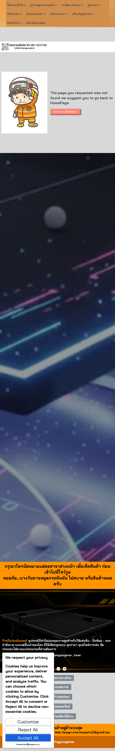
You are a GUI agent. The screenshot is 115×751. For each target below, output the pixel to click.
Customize (28, 722)
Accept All (28, 738)
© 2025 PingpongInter (58, 742)
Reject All (28, 730)
